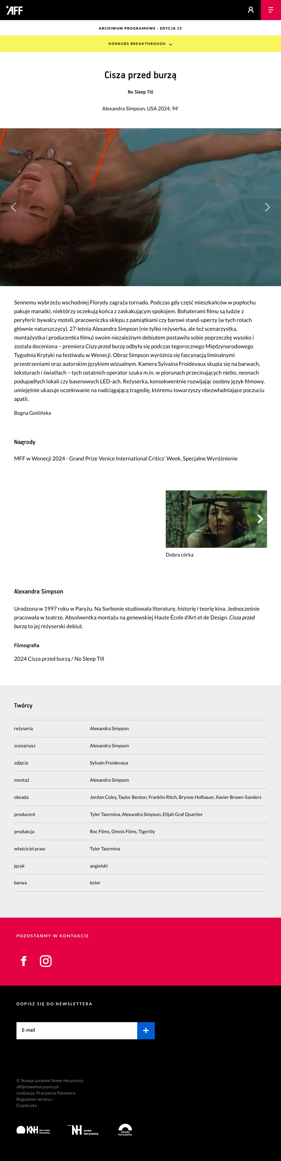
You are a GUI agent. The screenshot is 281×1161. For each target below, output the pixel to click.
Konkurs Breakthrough (137, 44)
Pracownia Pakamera (55, 1093)
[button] (267, 207)
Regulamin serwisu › (35, 1099)
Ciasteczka (26, 1105)
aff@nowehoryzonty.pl (37, 1087)
